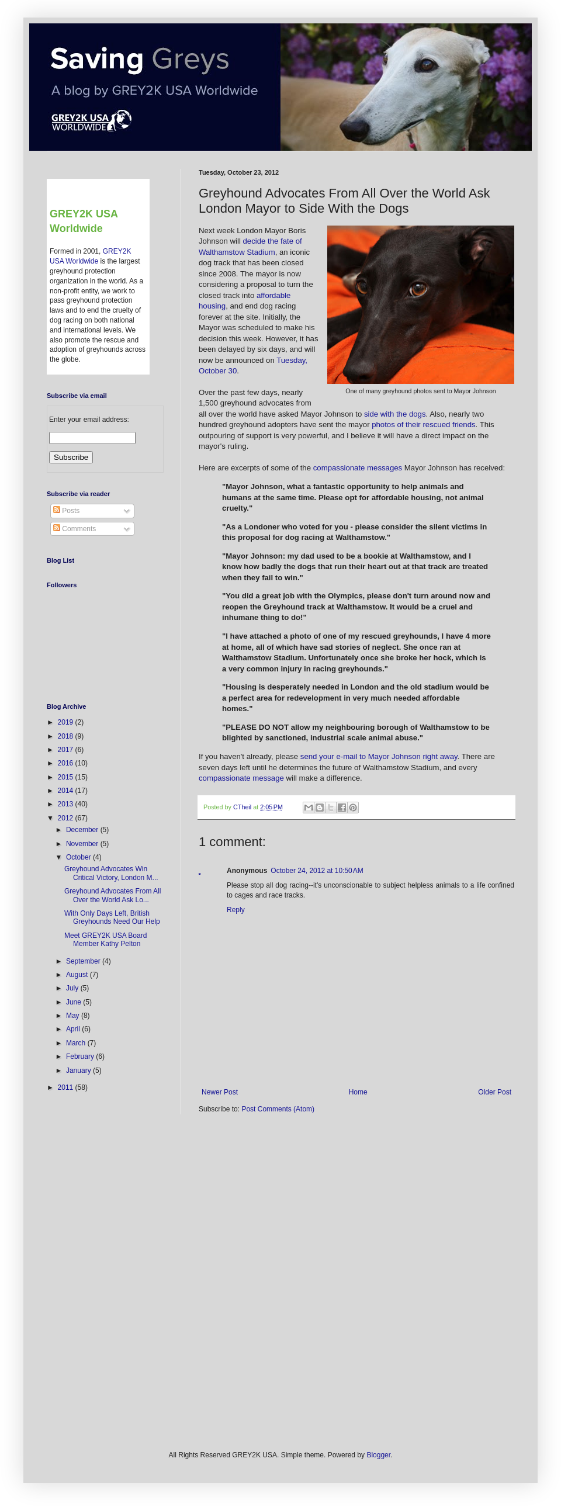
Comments (74, 529)
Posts (66, 511)
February (81, 1056)
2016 (66, 763)
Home (358, 1092)
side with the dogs (395, 414)
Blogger (378, 1455)
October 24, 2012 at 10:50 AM (317, 871)
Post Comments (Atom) (277, 1109)
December (83, 830)
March (77, 1043)
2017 (66, 750)
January (79, 1070)
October (79, 857)
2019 (66, 722)
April (74, 1029)
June (74, 1002)
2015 (66, 777)
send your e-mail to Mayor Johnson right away (379, 756)
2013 (66, 804)
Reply (236, 910)
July (73, 988)
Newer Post (220, 1092)
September (84, 961)
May (73, 1015)
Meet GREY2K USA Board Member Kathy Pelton (105, 939)
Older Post (494, 1092)
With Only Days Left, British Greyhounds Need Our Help (112, 917)
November (83, 844)
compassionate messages (357, 467)
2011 (66, 1087)
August (78, 975)
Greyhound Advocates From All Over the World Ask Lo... (112, 895)
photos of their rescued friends (423, 424)
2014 (66, 791)
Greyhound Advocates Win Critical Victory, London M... (111, 873)
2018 (66, 736)
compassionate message (241, 778)
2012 (66, 818)
